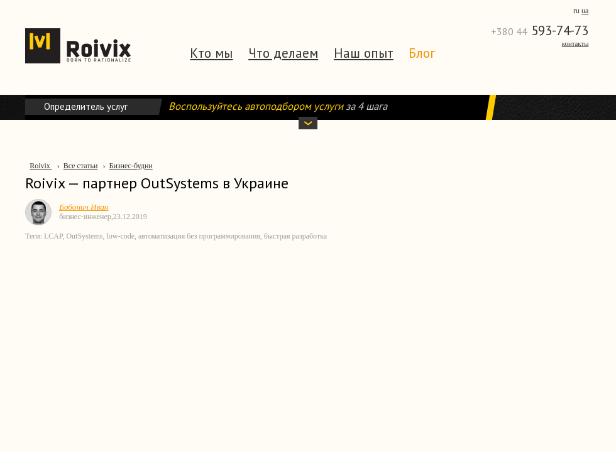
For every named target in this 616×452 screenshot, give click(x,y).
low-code (120, 236)
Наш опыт (363, 53)
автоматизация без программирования (199, 236)
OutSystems (84, 236)
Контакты (575, 43)
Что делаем (283, 53)
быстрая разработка (295, 236)
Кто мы (211, 53)
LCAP (53, 236)
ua (584, 10)
